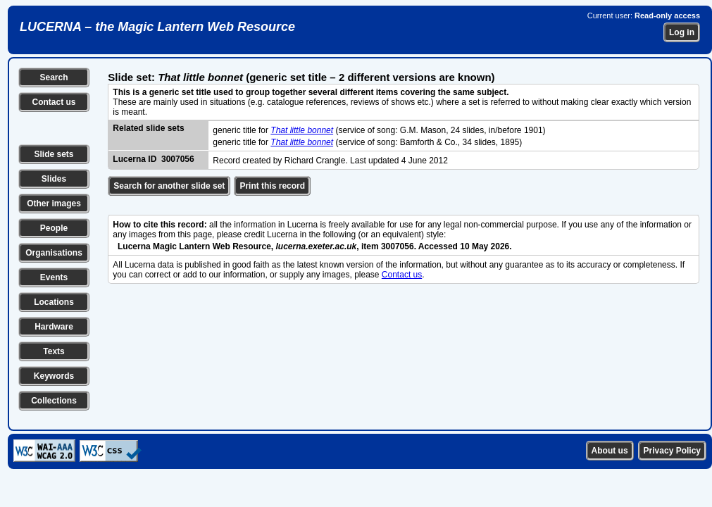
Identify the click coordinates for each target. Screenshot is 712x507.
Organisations (53, 253)
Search (53, 77)
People (54, 228)
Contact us (53, 102)
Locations (54, 302)
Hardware (54, 327)
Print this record (272, 186)
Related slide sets (148, 128)
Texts (53, 351)
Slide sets (53, 154)
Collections (54, 401)
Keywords (54, 376)
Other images (54, 203)
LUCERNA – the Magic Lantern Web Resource (157, 27)
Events (54, 277)
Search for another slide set (169, 186)
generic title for (241, 130)
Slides (54, 179)
